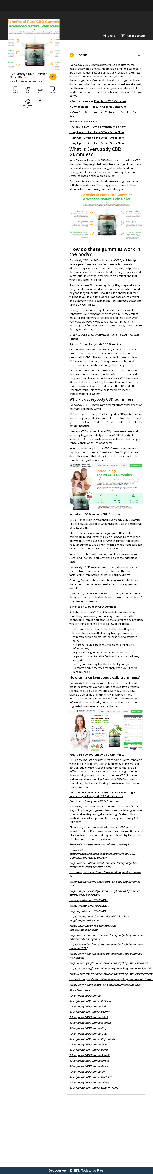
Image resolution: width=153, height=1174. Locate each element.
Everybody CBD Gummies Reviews (90, 65)
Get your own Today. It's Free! (77, 1170)
